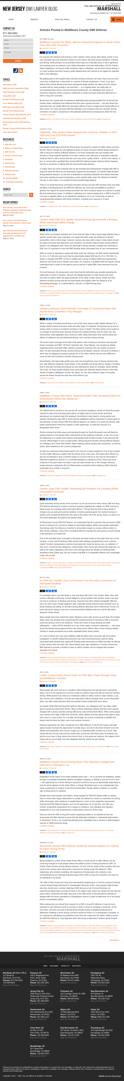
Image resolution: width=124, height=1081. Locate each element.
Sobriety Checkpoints (85, 475)
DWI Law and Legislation (85, 291)
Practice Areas (62, 19)
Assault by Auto (52, 383)
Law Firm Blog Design (109, 1076)
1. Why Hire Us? (9, 144)
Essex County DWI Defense (53, 928)
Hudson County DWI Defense (105, 291)
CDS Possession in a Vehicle (87, 657)
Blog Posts (76, 966)
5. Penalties (8, 159)
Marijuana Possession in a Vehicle (72, 660)
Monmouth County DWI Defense (73, 293)
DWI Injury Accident (67, 119)
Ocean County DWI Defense (95, 293)
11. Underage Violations (13, 182)
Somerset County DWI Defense (70, 932)
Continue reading (47, 115)
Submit (18, 61)
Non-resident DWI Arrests (86, 746)
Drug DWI (50, 206)
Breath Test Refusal (13, 111)
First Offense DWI (85, 928)
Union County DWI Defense (49, 295)
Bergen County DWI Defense (77, 563)
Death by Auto (63, 383)
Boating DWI (72, 291)
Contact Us (65, 966)
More (118, 19)
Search (31, 195)
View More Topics (10, 132)
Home (11, 19)
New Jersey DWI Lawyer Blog (30, 8)
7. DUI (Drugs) (9, 167)
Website (34, 19)
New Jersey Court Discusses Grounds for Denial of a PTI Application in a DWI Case (15, 233)
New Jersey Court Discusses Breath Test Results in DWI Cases (17, 221)
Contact (91, 19)
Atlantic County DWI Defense (57, 291)
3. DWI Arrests (9, 152)
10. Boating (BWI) (10, 178)
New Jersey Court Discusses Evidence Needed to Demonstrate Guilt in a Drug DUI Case (17, 210)
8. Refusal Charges (11, 171)
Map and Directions (11, 985)
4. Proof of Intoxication (12, 156)
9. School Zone (9, 174)
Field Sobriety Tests (82, 830)
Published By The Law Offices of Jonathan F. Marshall (102, 8)
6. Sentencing (9, 163)
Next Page (114, 940)
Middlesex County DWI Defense (86, 119)
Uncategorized (106, 119)
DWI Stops (58, 206)
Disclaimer (54, 966)
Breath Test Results (53, 119)
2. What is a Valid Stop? (13, 148)
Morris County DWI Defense (110, 930)
